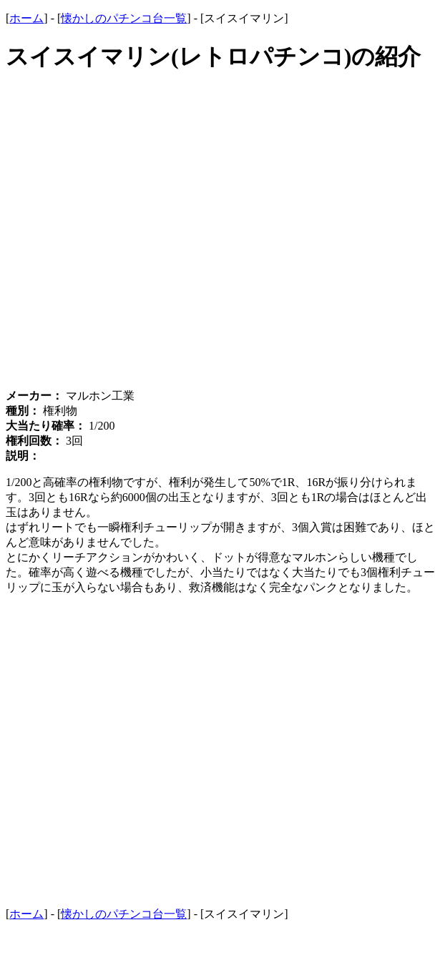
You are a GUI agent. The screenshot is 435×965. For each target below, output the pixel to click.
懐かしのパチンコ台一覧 (124, 18)
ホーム (26, 18)
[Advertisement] (190, 239)
